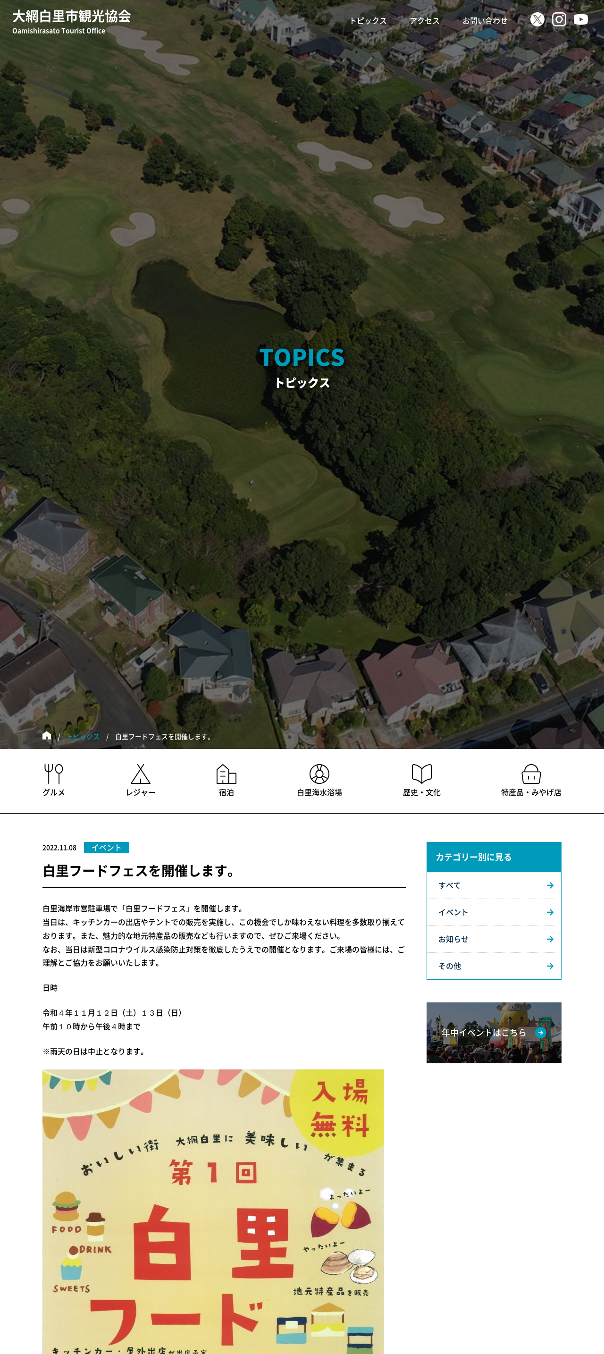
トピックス (368, 21)
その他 (449, 966)
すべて (449, 885)
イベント (453, 912)
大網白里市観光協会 (71, 22)
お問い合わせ (485, 21)
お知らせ (453, 939)
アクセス (425, 21)
